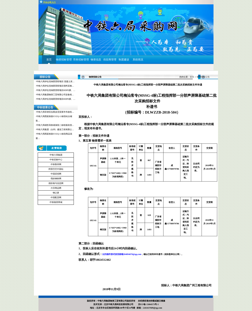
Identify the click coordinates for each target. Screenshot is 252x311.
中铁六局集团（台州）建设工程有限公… (55, 129)
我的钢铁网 (56, 178)
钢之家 (56, 193)
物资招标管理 (64, 59)
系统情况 (138, 59)
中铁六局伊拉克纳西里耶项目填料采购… (55, 86)
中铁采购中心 (56, 159)
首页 (49, 59)
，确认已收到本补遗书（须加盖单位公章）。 (142, 254)
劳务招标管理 (81, 59)
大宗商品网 (56, 188)
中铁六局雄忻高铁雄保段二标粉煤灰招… (55, 125)
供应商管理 (109, 59)
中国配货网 (56, 197)
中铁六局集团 (56, 155)
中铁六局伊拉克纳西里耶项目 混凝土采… (55, 81)
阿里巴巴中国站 (56, 169)
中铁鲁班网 (56, 164)
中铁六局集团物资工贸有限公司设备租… (55, 94)
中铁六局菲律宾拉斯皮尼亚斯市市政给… (55, 112)
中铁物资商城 (56, 202)
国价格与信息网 (56, 183)
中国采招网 (56, 174)
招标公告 (205, 77)
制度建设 (124, 59)
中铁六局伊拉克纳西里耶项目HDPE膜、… (55, 90)
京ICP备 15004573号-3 (148, 304)
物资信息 (96, 59)
